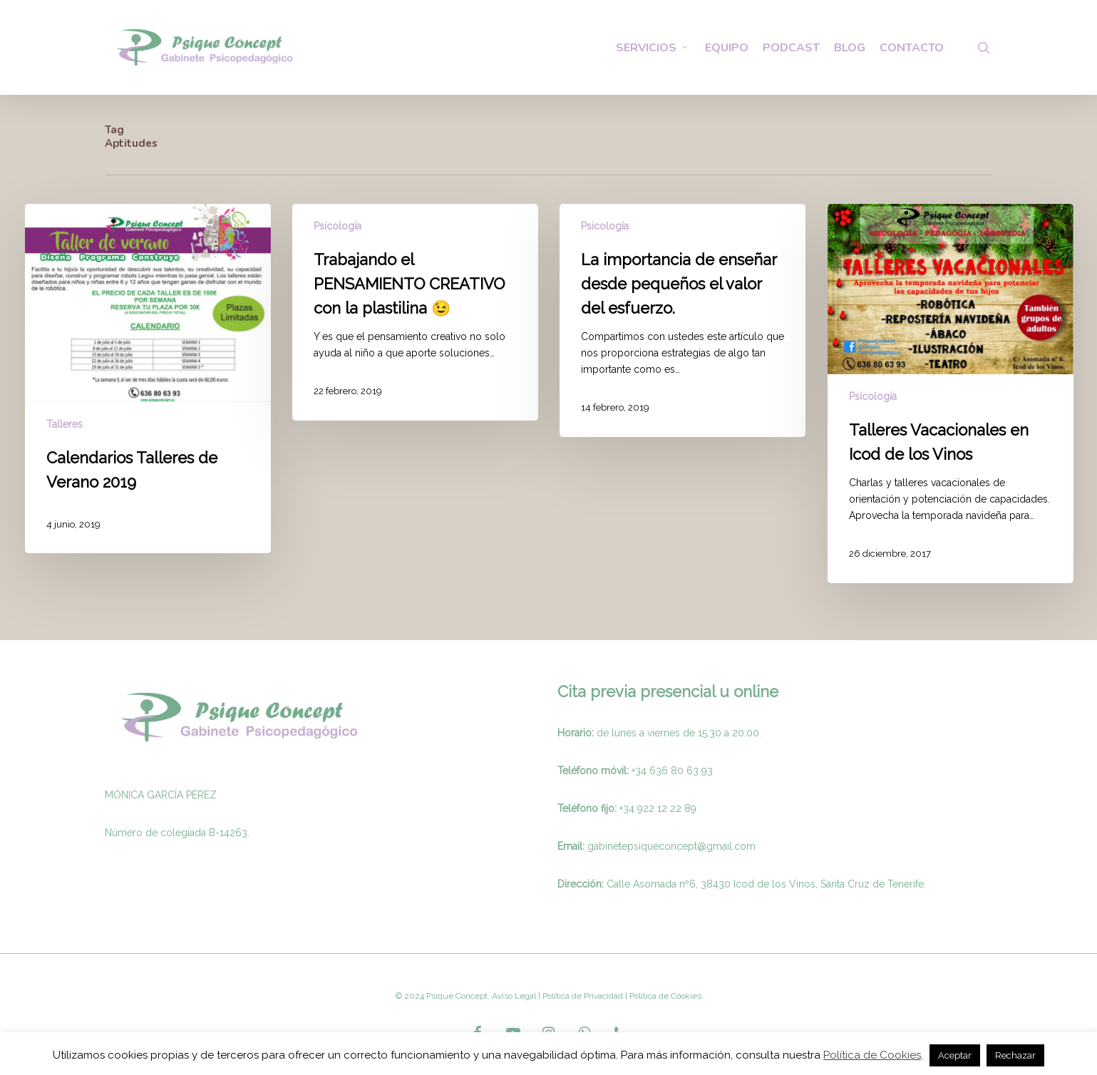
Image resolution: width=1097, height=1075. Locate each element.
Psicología (337, 226)
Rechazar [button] (1015, 1055)
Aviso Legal (514, 996)
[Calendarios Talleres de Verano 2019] (148, 378)
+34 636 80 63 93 (672, 770)
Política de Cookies (872, 1055)
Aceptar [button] (955, 1055)
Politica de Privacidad (581, 996)
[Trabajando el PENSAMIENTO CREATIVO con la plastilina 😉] (415, 312)
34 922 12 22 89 (659, 808)
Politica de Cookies (664, 996)
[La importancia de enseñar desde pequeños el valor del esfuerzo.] (682, 320)
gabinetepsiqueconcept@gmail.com (671, 846)
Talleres (64, 424)
